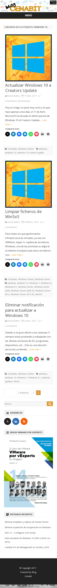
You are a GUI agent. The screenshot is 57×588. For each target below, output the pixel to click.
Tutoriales (12, 148)
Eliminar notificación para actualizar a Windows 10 (24, 310)
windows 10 (10, 152)
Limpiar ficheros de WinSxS (23, 214)
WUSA (16, 381)
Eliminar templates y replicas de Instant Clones (26, 522)
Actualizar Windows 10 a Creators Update (28, 87)
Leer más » (17, 254)
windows (43, 148)
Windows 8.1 (11, 286)
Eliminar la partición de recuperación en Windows (28, 527)
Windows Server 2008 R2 (22, 290)
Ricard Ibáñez (13, 95)
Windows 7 (34, 283)
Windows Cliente (26, 148)
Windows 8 (46, 283)
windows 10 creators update (30, 152)
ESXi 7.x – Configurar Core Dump (20, 532)
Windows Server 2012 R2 (22, 294)
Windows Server (42, 279)
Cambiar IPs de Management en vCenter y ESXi (27, 547)
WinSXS (38, 294)
